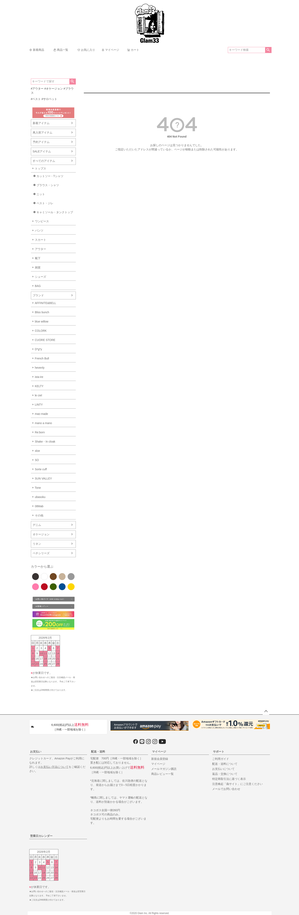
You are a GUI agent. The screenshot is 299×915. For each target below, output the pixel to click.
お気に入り (86, 49)
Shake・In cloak (45, 441)
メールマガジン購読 (163, 768)
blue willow (42, 321)
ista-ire (39, 376)
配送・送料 (98, 751)
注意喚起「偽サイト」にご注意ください (237, 783)
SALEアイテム (42, 151)
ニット (40, 194)
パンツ (39, 230)
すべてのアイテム (44, 160)
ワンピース (42, 221)
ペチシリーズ (41, 553)
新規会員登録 (159, 758)
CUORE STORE (45, 340)
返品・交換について (224, 773)
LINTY (39, 404)
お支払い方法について (55, 766)
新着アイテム (41, 123)
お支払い (35, 751)
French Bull (42, 358)
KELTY (39, 386)
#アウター (37, 88)
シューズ (40, 276)
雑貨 (38, 267)
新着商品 (36, 49)
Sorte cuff (41, 469)
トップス (40, 168)
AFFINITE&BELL (45, 303)
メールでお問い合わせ (226, 789)
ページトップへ (266, 711)
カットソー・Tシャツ (50, 176)
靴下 (38, 258)
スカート (40, 239)
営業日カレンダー (41, 835)
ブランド (38, 295)
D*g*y (38, 349)
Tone (38, 487)
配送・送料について (224, 763)
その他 (39, 515)
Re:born (40, 432)
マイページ (110, 49)
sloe (37, 450)
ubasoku (40, 497)
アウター (40, 249)
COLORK (41, 330)
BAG (38, 286)
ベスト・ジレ (44, 203)
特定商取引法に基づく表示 (229, 778)
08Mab (39, 506)
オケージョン (41, 534)
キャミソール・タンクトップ (54, 212)
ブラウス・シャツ (47, 185)
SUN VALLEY (43, 478)
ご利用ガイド (220, 758)
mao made (41, 413)
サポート (218, 751)
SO (37, 460)
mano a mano (43, 423)
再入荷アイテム (42, 132)
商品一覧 (60, 49)
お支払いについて (223, 768)
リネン (37, 543)
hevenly (40, 367)
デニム (37, 524)
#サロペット (49, 99)
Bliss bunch (42, 312)
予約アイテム (41, 142)
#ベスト (36, 99)
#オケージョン (53, 88)
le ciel (38, 395)
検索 (268, 50)
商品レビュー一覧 (162, 773)
